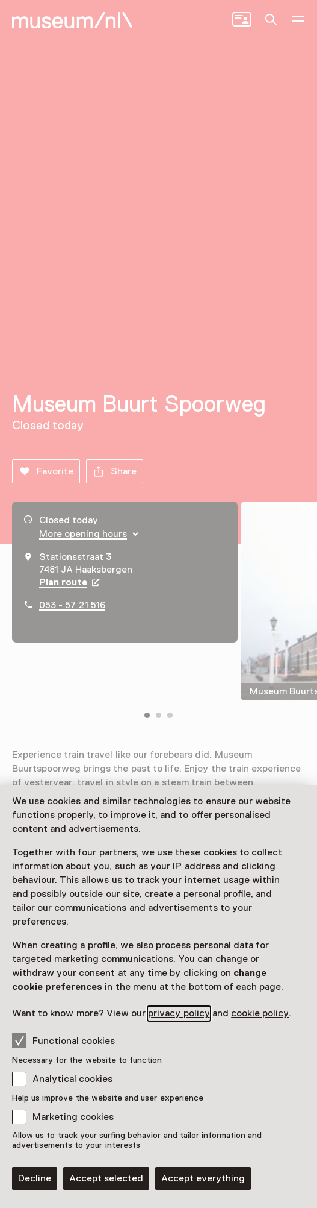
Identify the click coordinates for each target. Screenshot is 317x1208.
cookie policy (260, 1013)
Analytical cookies (72, 1079)
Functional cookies (63, 1040)
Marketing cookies (73, 1117)
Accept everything (203, 1178)
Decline (34, 1178)
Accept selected (106, 1178)
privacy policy (178, 1013)
